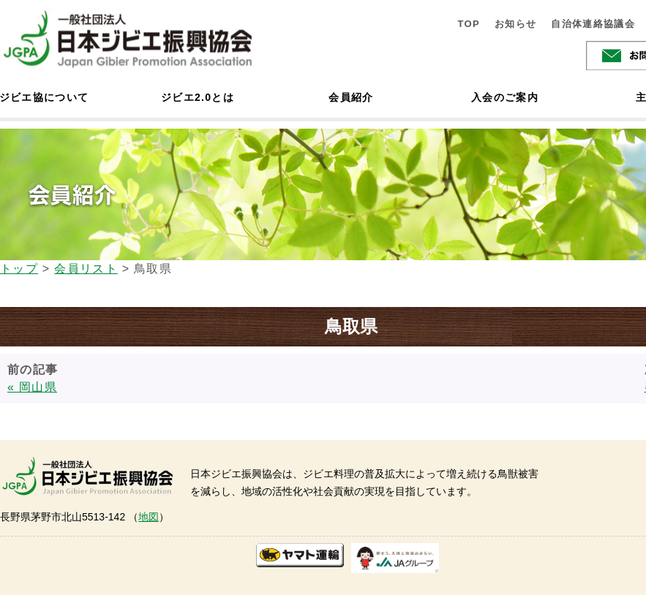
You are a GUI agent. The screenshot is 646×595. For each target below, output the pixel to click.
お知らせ (515, 23)
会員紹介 (350, 97)
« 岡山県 (32, 387)
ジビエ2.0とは (197, 97)
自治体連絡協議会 (593, 23)
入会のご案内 (504, 97)
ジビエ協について (44, 97)
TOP (468, 23)
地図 (148, 517)
